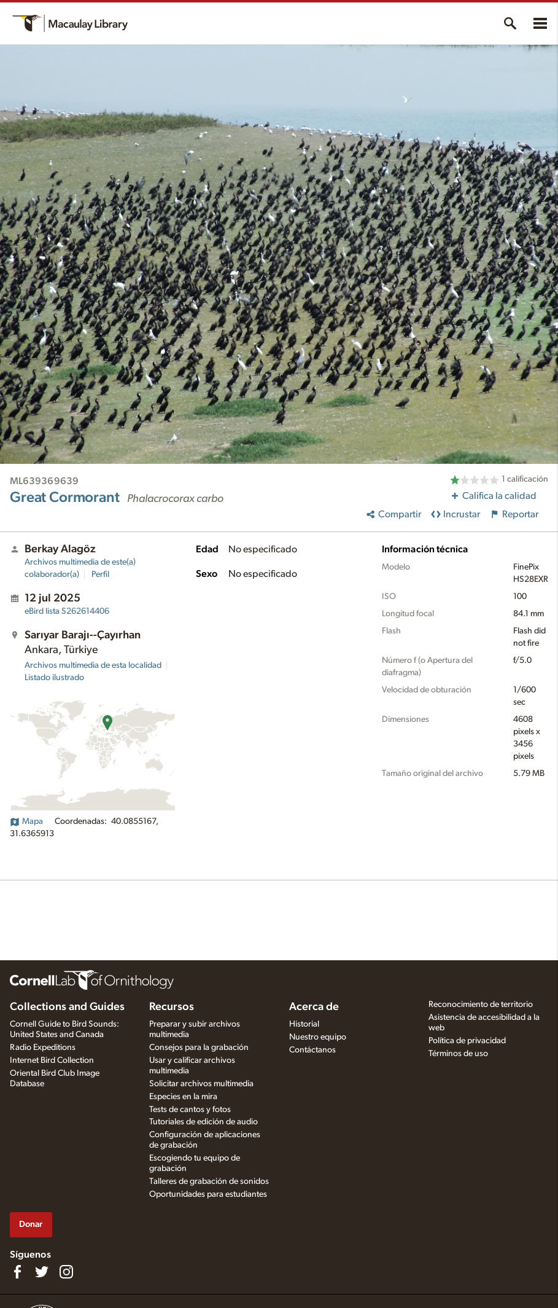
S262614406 (67, 611)
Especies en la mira (183, 1096)
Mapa (26, 821)
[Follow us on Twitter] (41, 1271)
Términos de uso (458, 1053)
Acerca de (314, 1006)
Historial (304, 1024)
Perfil (100, 574)
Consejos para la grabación (199, 1047)
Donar (30, 1224)
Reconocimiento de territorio (480, 1004)
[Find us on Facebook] (17, 1271)
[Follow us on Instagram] (66, 1271)
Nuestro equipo (317, 1037)
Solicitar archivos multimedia (201, 1083)
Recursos (171, 1006)
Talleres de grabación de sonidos (209, 1181)
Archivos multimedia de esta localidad (93, 665)
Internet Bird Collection (52, 1060)
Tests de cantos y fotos (190, 1109)
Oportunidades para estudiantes (208, 1194)
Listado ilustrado (54, 677)
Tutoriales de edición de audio (203, 1122)
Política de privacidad (467, 1040)
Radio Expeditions (43, 1047)
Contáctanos (312, 1050)
